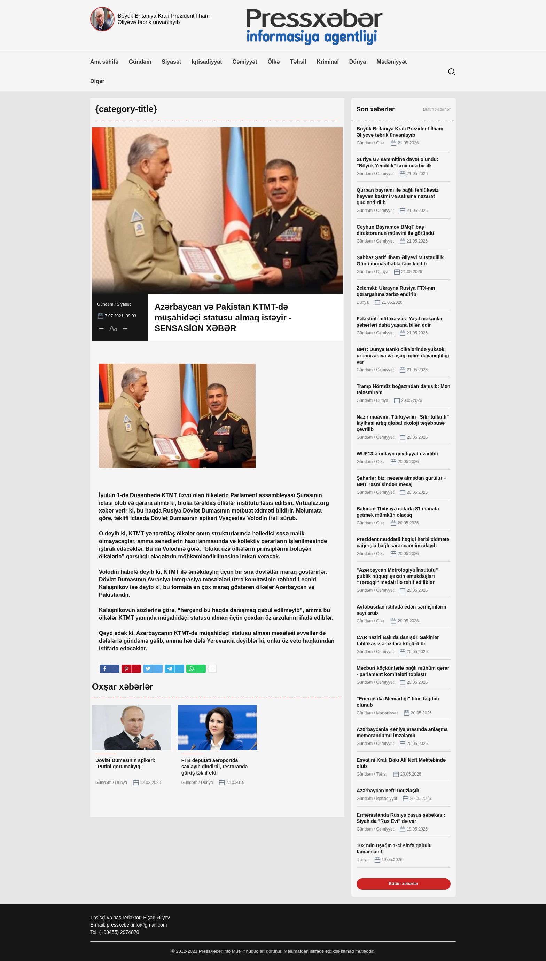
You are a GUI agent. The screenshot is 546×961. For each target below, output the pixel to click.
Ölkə (274, 62)
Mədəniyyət (391, 62)
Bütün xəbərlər (437, 109)
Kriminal (328, 62)
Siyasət (171, 62)
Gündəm (140, 62)
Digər (97, 81)
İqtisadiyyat (207, 62)
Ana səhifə (104, 62)
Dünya (357, 62)
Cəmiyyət (245, 62)
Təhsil (298, 62)
